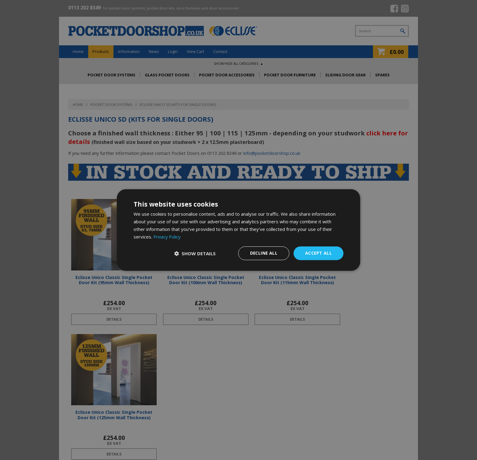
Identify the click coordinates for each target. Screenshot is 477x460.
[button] (194, 253)
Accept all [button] (318, 253)
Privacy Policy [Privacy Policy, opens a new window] (167, 237)
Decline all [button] (263, 253)
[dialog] (238, 230)
